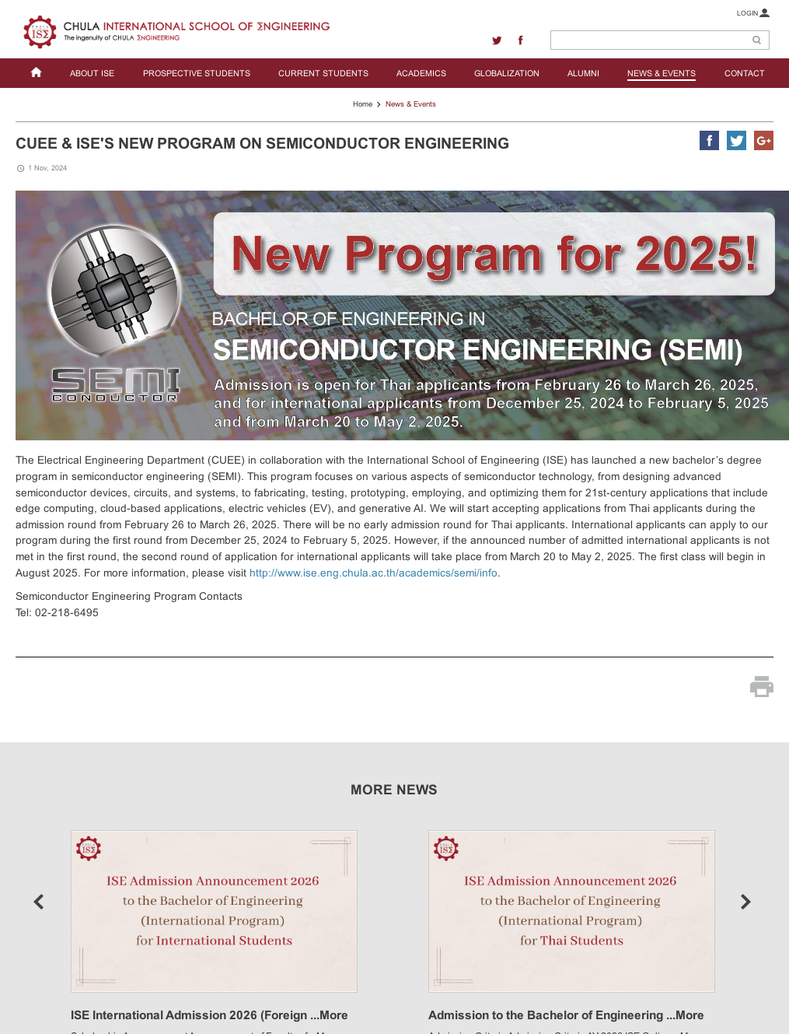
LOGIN (753, 13)
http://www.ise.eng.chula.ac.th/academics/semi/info (373, 573)
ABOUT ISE (92, 73)
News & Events (411, 104)
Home (362, 104)
